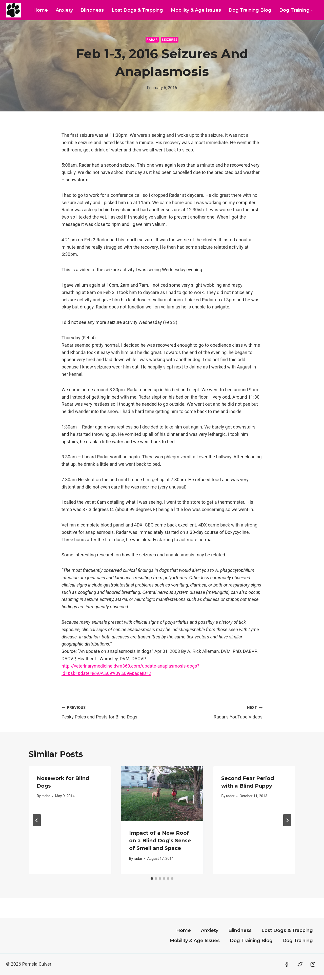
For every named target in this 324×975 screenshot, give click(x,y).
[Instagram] (313, 964)
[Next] (287, 820)
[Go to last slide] (37, 820)
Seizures (169, 40)
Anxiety (64, 10)
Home (40, 10)
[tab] (152, 878)
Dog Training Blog (250, 10)
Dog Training (297, 940)
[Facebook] (287, 964)
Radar (152, 40)
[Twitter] (300, 964)
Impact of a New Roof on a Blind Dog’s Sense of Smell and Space (160, 840)
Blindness (92, 10)
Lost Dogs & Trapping (137, 10)
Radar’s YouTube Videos (214, 711)
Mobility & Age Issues (196, 10)
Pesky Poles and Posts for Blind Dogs (109, 711)
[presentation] (162, 793)
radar (46, 796)
